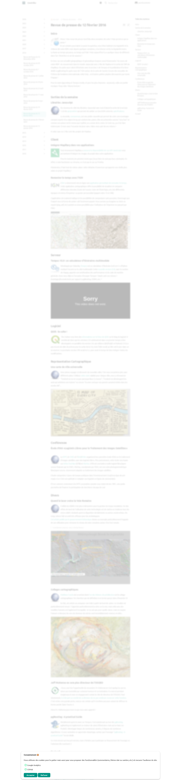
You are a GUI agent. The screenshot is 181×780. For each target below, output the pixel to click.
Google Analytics (34, 765)
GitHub (30, 769)
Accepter (31, 775)
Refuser (44, 775)
